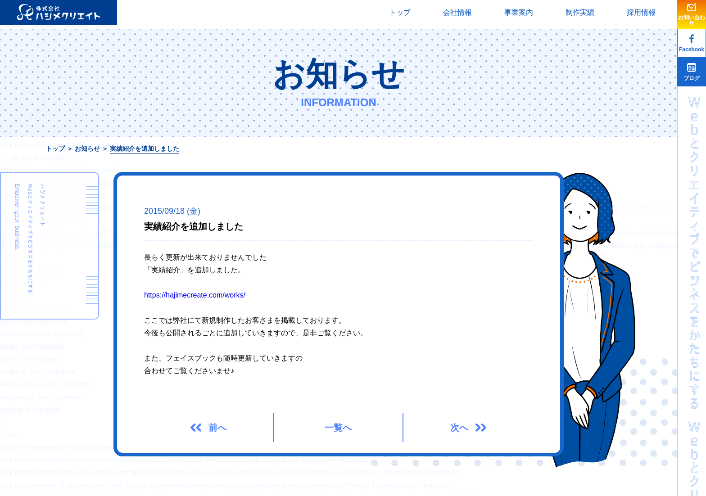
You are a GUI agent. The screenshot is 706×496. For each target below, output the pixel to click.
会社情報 (457, 12)
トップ (400, 12)
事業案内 (518, 12)
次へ (459, 428)
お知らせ (87, 148)
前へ (217, 428)
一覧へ (338, 428)
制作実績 (580, 12)
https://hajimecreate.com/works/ (194, 295)
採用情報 (641, 12)
